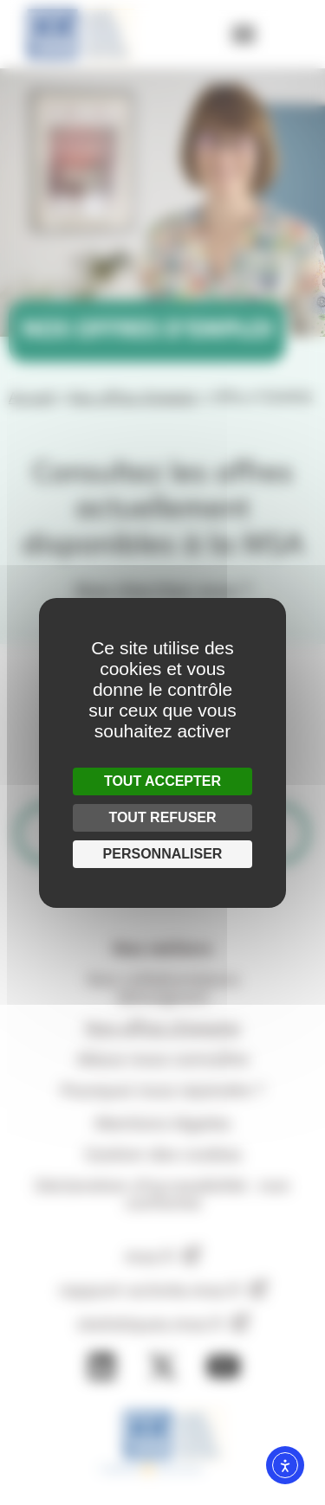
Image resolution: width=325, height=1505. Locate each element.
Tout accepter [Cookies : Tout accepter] (162, 781)
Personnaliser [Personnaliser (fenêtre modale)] (163, 853)
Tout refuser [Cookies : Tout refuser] (162, 817)
